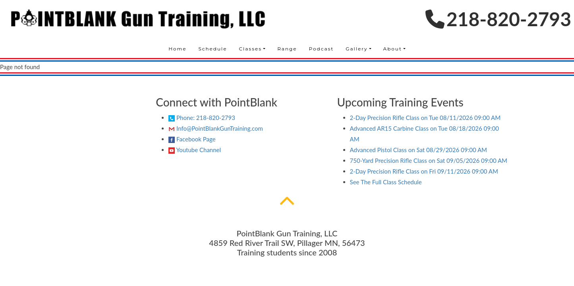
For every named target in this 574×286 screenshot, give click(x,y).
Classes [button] (250, 49)
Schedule (212, 49)
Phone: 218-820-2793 (201, 117)
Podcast (321, 49)
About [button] (392, 49)
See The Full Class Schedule (386, 182)
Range (287, 49)
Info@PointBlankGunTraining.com (215, 128)
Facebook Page (191, 139)
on (425, 117)
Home (177, 49)
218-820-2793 (498, 19)
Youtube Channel (194, 150)
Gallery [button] (356, 49)
